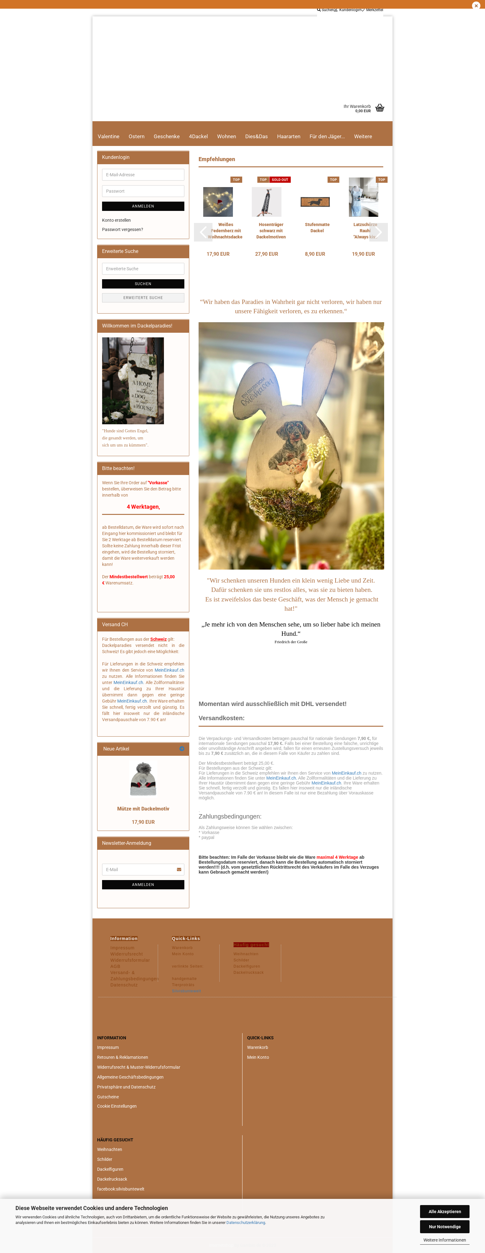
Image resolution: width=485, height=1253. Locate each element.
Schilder (104, 1159)
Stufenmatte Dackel (317, 227)
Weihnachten (109, 1149)
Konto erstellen (116, 220)
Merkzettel (372, 10)
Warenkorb (257, 1047)
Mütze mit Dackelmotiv (143, 809)
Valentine (108, 136)
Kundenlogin (347, 10)
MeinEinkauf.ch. (281, 778)
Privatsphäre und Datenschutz (126, 1086)
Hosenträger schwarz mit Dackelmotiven (271, 230)
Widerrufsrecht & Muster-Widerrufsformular (138, 1067)
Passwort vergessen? (122, 229)
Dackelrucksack (112, 1179)
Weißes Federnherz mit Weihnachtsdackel (226, 230)
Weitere (363, 136)
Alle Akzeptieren (445, 1211)
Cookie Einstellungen (117, 1106)
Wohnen (226, 136)
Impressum (108, 1047)
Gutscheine (108, 1096)
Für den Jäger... (327, 136)
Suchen (325, 10)
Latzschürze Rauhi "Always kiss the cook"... (365, 231)
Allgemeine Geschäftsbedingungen (130, 1077)
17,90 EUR (143, 822)
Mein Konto (258, 1057)
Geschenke (167, 136)
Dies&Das (256, 136)
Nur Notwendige (445, 1226)
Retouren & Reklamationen (122, 1057)
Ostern (136, 136)
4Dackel (198, 136)
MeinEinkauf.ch (346, 773)
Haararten (288, 136)
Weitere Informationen (444, 1240)
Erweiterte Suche (143, 298)
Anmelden (143, 206)
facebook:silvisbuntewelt (120, 1189)
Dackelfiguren (110, 1169)
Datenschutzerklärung (245, 1222)
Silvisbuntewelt (186, 991)
